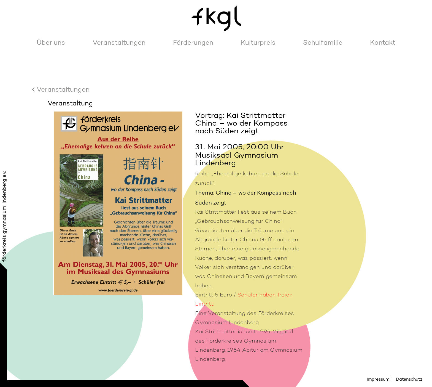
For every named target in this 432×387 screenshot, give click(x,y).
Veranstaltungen (119, 42)
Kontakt (382, 42)
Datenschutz (409, 379)
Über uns (51, 42)
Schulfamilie (322, 42)
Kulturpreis (258, 42)
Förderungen (193, 42)
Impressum (378, 379)
